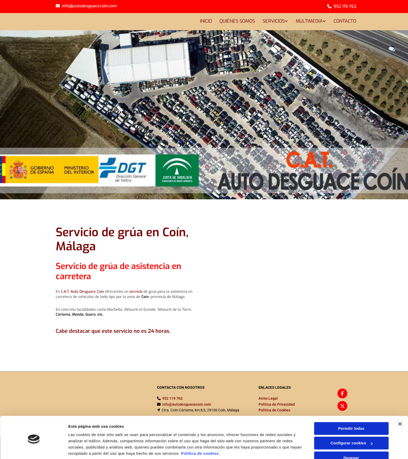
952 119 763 (345, 6)
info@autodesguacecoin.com (89, 6)
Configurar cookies (351, 424)
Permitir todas (351, 409)
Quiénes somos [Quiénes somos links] (237, 21)
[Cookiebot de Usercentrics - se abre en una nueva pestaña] (34, 449)
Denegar (351, 439)
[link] (271, 22)
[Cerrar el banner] (400, 405)
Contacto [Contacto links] (345, 21)
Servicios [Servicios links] (273, 21)
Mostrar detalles (83, 449)
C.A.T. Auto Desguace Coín (82, 291)
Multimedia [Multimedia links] (309, 21)
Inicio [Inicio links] (205, 21)
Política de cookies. (200, 434)
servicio (135, 291)
